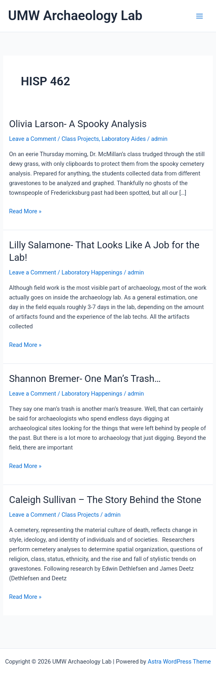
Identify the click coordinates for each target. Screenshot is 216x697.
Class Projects (80, 138)
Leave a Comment (32, 138)
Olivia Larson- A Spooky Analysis (77, 124)
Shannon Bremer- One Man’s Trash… (84, 378)
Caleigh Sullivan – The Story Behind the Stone (105, 499)
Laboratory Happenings (92, 272)
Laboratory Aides (123, 138)
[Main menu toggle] (199, 16)
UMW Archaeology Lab (75, 15)
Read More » (25, 211)
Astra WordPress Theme (179, 661)
